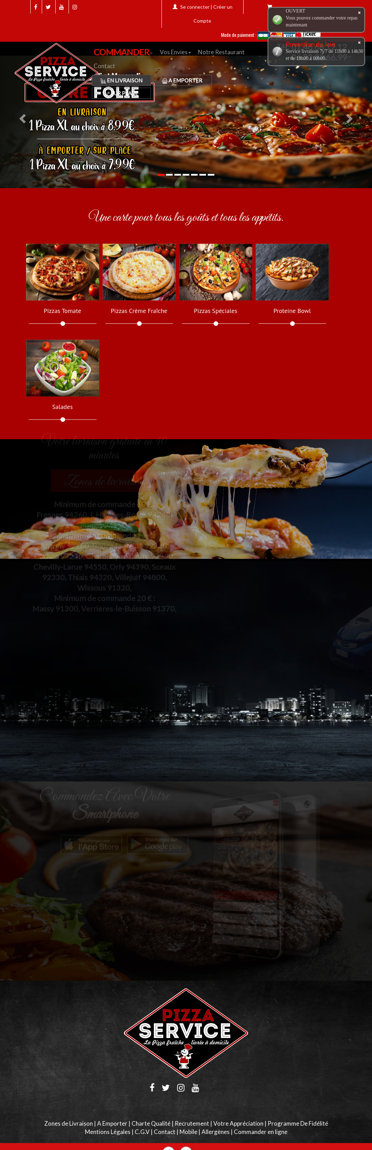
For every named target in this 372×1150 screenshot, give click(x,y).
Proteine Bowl (292, 310)
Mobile (188, 1131)
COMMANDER (123, 52)
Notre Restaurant (221, 52)
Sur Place (121, 93)
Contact (104, 66)
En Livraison (121, 80)
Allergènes (215, 1131)
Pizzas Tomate (62, 310)
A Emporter (182, 80)
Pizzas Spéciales (215, 310)
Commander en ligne (260, 1131)
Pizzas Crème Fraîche (139, 310)
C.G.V (142, 1131)
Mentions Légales (107, 1131)
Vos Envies (175, 52)
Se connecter (194, 7)
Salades (62, 406)
